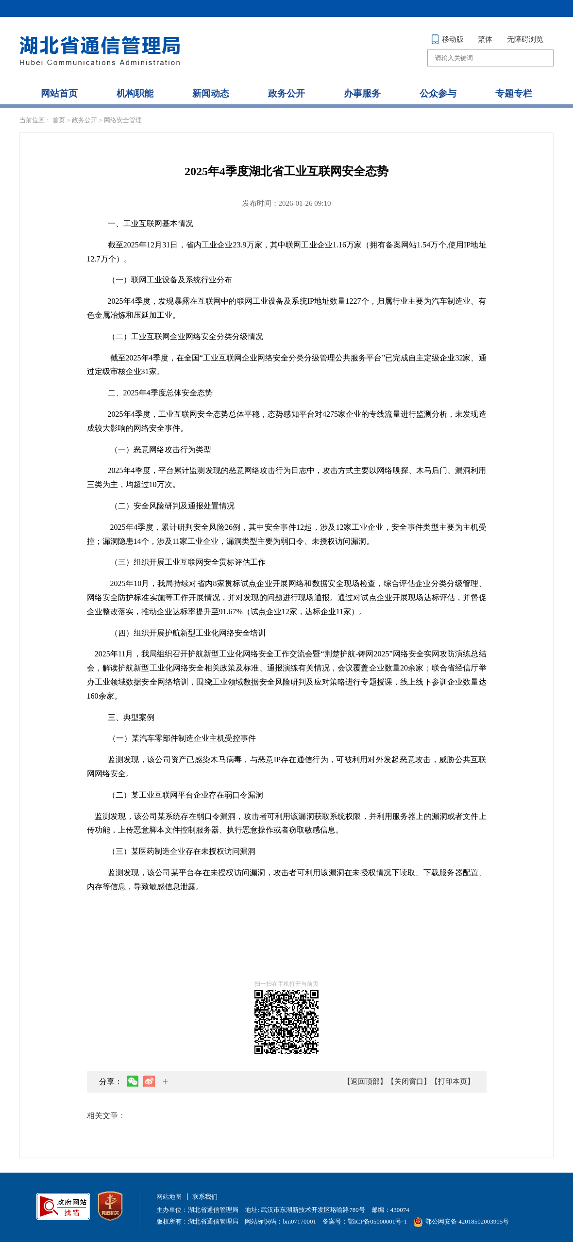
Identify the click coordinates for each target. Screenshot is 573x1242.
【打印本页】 (452, 1081)
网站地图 (169, 1196)
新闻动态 (210, 93)
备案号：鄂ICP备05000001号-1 (364, 1221)
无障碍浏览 (525, 39)
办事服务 (362, 93)
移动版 (447, 39)
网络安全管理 (123, 120)
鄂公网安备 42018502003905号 (461, 1221)
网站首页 (59, 93)
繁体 (485, 39)
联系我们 (205, 1196)
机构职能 (135, 93)
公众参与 (438, 93)
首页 (58, 120)
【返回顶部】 (365, 1081)
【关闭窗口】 (409, 1081)
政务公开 (286, 93)
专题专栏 (513, 93)
